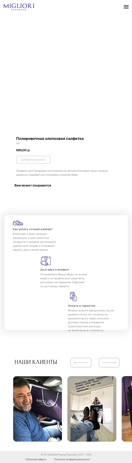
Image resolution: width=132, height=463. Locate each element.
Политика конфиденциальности (72, 459)
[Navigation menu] (126, 7)
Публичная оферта (35, 459)
